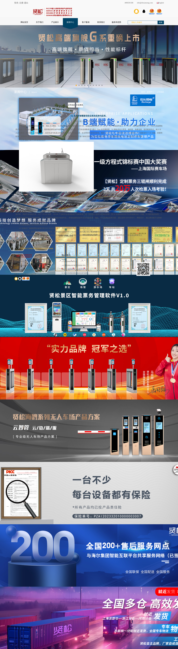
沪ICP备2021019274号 (28, 274)
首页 (143, 92)
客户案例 (85, 22)
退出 (26, 3)
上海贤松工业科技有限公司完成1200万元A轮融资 (37, 248)
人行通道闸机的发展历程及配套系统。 (74, 265)
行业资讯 (79, 105)
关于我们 (39, 22)
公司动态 (160, 92)
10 (102, 85)
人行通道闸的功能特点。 (70, 261)
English (160, 3)
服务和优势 (116, 22)
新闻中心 (70, 22)
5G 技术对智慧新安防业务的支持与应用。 (75, 273)
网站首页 (24, 22)
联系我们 (101, 22)
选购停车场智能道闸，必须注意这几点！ (75, 269)
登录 (16, 3)
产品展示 (55, 22)
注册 (21, 3)
